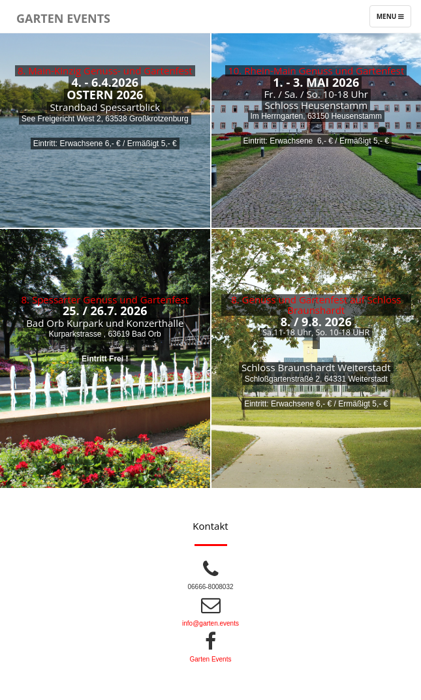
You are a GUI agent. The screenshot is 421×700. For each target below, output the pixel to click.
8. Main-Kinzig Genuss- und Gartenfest (105, 70)
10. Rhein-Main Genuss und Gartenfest (316, 70)
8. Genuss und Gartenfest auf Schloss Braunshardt (316, 305)
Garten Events (63, 16)
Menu (393, 19)
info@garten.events (210, 623)
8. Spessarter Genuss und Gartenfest (105, 299)
